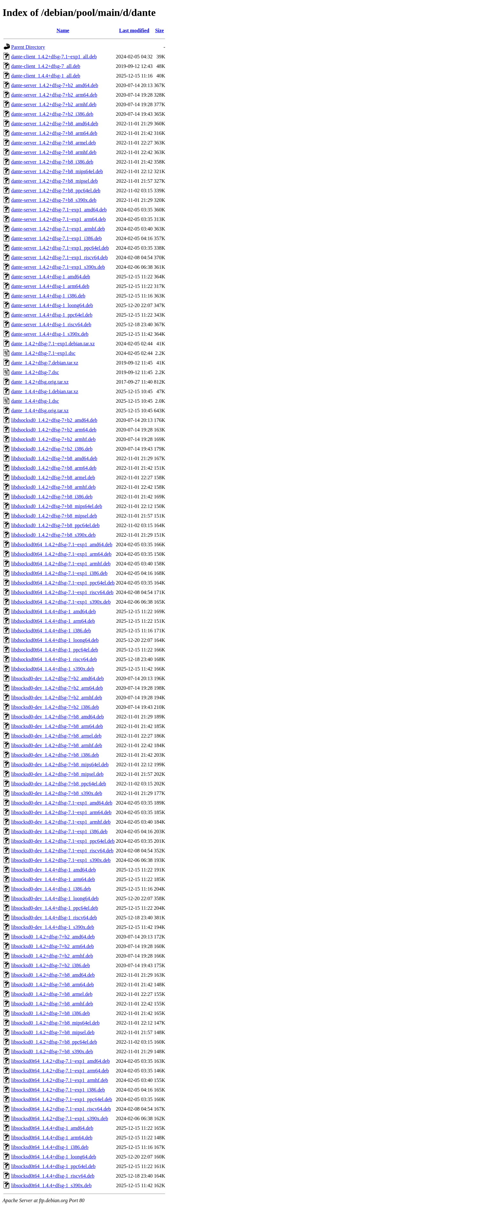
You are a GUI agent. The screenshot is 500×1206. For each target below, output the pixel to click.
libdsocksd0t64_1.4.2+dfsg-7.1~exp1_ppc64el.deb (62, 582)
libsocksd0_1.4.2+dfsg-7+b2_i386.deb (50, 965)
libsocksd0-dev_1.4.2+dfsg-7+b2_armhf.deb (56, 697)
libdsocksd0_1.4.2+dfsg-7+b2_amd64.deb (54, 420)
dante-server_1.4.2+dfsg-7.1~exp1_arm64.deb (58, 219)
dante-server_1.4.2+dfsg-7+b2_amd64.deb (54, 85)
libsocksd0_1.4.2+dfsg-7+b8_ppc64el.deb (54, 1042)
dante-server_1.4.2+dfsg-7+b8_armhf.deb (53, 152)
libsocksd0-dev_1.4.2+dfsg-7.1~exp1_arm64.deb (61, 812)
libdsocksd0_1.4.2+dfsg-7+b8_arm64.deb (53, 468)
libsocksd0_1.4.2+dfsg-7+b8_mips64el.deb (55, 1023)
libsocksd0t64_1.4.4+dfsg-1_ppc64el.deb (53, 1166)
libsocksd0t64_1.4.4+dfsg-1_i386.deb (49, 1147)
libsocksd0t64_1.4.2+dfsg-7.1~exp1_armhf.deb (59, 1080)
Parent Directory (28, 47)
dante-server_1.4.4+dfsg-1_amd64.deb (50, 276)
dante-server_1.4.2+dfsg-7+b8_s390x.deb (53, 200)
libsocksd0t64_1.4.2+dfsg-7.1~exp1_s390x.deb (59, 1118)
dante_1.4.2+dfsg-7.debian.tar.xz (44, 362)
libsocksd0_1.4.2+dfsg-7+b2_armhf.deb (52, 956)
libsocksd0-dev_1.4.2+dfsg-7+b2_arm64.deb (57, 688)
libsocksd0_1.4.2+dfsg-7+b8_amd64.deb (53, 975)
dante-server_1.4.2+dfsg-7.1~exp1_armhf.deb (58, 229)
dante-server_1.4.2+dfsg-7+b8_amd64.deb (54, 123)
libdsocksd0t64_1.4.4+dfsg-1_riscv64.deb (54, 659)
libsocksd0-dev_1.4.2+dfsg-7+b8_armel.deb (56, 736)
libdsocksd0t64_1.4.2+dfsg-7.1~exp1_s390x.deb (61, 602)
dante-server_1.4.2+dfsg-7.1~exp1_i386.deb (56, 238)
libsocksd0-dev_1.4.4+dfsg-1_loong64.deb (55, 898)
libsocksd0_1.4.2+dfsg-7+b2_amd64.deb (53, 936)
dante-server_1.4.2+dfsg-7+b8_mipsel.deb (54, 181)
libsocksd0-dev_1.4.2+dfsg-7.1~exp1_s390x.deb (61, 860)
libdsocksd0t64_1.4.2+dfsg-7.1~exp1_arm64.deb (61, 554)
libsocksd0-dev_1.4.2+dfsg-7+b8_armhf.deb (56, 745)
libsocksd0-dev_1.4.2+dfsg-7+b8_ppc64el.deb (58, 783)
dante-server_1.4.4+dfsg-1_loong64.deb (52, 305)
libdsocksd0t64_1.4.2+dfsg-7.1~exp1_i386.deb (59, 573)
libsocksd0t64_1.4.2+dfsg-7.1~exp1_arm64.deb (60, 1070)
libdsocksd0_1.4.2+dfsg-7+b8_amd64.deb (54, 458)
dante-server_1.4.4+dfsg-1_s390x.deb (49, 334)
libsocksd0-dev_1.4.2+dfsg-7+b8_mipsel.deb (57, 774)
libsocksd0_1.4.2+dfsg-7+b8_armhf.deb (52, 1003)
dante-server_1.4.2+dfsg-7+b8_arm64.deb (54, 133)
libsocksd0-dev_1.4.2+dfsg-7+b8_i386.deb (55, 755)
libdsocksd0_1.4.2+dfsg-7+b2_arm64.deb (53, 429)
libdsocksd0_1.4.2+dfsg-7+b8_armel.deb (53, 477)
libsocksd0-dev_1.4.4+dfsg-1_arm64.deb (53, 879)
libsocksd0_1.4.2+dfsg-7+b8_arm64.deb (52, 984)
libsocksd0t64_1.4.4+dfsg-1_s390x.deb (51, 1185)
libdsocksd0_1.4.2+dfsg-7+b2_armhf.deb (53, 439)
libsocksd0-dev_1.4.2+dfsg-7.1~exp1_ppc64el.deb (62, 841)
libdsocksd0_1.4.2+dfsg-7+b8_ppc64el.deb (55, 525)
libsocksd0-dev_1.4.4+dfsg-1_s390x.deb (52, 927)
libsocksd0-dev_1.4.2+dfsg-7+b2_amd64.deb (57, 678)
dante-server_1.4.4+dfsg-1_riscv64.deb (51, 324)
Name (62, 30)
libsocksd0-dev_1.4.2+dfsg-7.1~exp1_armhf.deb (61, 822)
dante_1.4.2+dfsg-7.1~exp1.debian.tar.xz (53, 343)
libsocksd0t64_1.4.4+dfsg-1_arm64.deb (51, 1137)
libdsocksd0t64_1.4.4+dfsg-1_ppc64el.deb (54, 649)
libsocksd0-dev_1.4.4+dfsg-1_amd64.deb (53, 869)
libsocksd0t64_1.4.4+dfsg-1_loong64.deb (53, 1156)
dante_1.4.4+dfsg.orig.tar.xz (40, 410)
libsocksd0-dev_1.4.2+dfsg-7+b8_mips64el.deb (60, 764)
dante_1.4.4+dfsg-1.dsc (35, 401)
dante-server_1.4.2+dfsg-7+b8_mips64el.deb (57, 171)
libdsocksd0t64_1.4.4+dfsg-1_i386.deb (51, 630)
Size (159, 30)
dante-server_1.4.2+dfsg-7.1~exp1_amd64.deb (59, 209)
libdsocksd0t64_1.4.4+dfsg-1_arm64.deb (53, 621)
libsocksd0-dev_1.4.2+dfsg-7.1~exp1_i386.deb (59, 831)
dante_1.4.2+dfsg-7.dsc (35, 372)
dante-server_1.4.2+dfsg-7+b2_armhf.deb (53, 104)
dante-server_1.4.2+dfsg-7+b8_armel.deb (53, 142)
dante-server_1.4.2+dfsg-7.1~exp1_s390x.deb (58, 267)
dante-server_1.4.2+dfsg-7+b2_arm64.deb (54, 95)
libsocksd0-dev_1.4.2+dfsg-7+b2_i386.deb (55, 707)
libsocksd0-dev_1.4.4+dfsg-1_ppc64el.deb (54, 908)
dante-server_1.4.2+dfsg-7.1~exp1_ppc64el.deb (60, 248)
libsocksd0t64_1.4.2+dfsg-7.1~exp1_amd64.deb (60, 1061)
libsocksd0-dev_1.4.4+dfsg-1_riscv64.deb (54, 917)
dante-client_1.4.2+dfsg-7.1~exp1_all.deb (54, 56)
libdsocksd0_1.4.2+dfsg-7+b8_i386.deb (51, 496)
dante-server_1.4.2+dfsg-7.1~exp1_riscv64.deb (59, 257)
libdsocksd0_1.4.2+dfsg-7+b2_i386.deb (51, 449)
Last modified (134, 30)
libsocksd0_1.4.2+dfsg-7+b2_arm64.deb (52, 946)
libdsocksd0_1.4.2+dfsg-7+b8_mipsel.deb (54, 515)
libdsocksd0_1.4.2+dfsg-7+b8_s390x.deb (53, 535)
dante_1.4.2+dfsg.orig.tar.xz (40, 382)
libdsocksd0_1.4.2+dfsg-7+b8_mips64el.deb (56, 506)
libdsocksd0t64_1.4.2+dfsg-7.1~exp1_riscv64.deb (62, 592)
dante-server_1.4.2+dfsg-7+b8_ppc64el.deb (55, 190)
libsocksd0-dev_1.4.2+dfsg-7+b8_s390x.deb (56, 793)
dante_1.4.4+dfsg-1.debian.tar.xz (44, 391)
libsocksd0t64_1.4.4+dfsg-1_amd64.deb (52, 1128)
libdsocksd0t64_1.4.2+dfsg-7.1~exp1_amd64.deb (61, 544)
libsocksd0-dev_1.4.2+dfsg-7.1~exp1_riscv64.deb (62, 850)
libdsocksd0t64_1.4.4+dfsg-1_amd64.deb (53, 611)
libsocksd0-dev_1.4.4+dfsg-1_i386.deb (51, 889)
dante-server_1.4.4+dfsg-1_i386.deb (48, 295)
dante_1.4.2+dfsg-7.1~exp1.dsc (43, 353)
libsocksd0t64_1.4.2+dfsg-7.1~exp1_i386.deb (58, 1089)
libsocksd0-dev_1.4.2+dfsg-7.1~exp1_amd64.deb (61, 802)
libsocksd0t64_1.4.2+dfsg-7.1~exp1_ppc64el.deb (61, 1099)
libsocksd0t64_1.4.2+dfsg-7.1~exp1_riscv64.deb (61, 1109)
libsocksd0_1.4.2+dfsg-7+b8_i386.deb (50, 1013)
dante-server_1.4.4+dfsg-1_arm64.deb (50, 286)
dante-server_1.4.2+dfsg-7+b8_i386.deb (52, 162)
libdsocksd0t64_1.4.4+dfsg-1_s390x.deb (52, 669)
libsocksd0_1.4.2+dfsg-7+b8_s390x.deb (52, 1051)
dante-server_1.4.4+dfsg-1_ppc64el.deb (51, 315)
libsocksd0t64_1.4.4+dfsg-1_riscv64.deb (52, 1176)
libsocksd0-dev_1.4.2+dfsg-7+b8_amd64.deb (57, 716)
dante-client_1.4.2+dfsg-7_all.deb (45, 66)
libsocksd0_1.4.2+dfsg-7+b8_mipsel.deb (52, 1032)
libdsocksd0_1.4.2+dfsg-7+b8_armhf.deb (53, 487)
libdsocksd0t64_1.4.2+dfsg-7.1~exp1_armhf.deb (61, 563)
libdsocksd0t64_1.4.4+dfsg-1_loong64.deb (55, 640)
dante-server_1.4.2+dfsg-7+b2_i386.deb (52, 114)
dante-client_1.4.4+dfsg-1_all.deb (45, 75)
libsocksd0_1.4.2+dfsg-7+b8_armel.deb (51, 994)
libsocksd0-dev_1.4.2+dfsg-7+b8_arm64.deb (57, 726)
